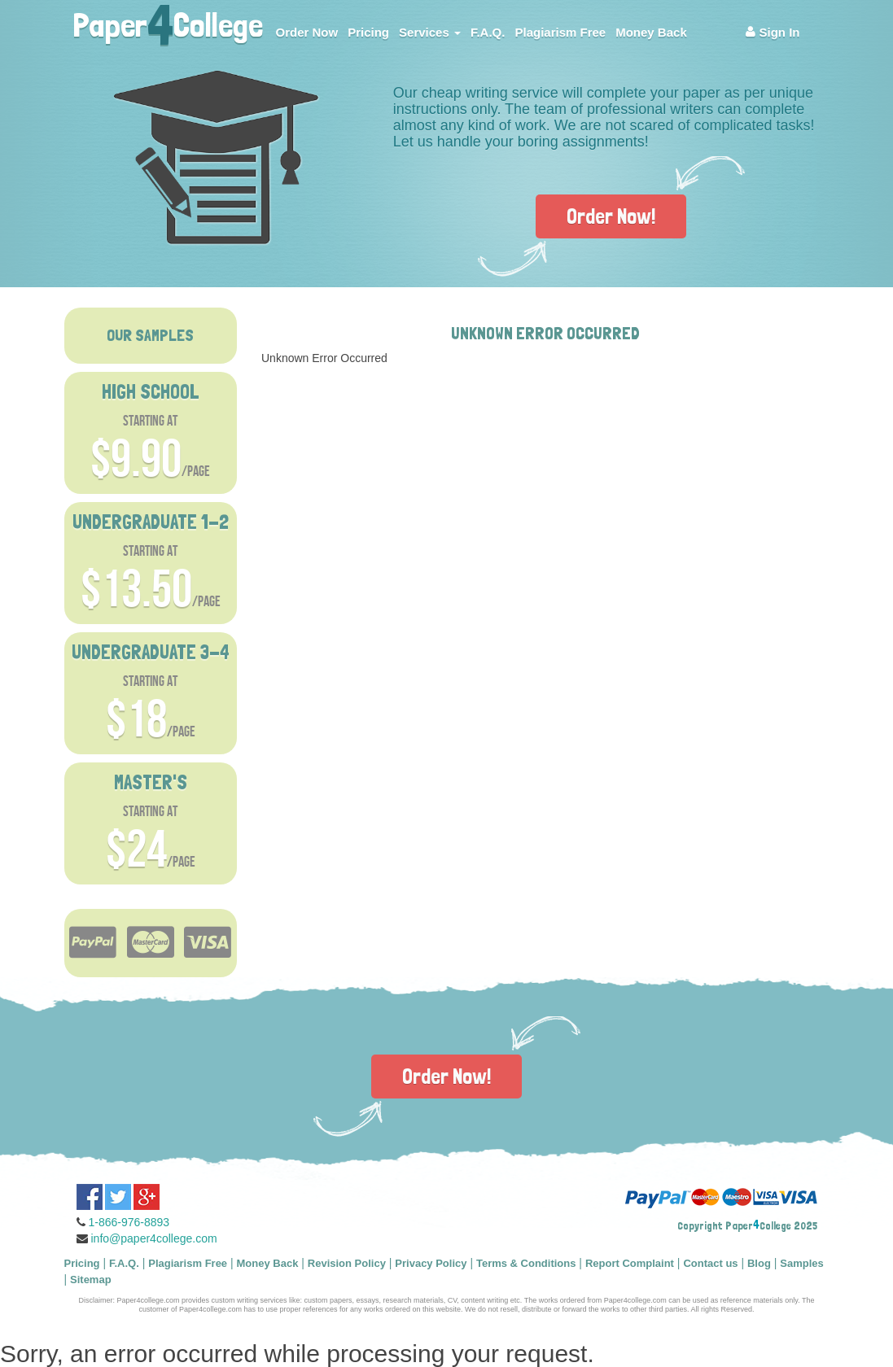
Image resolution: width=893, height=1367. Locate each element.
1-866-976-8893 (129, 1222)
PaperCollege (167, 20)
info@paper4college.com (154, 1238)
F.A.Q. (488, 32)
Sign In (772, 32)
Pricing (368, 32)
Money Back (651, 32)
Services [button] (430, 32)
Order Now (307, 32)
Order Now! (611, 216)
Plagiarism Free (560, 32)
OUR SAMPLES (150, 335)
